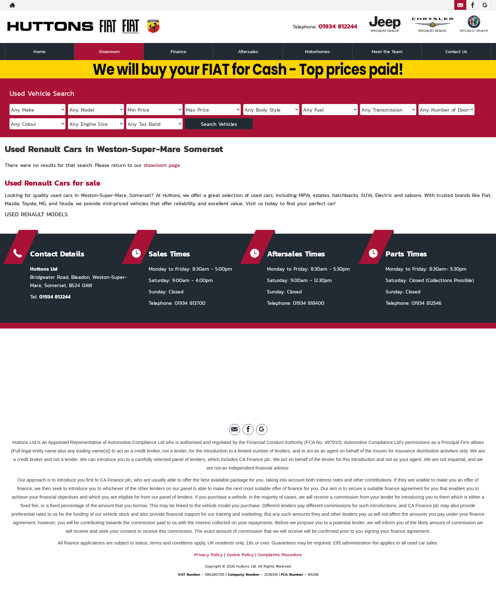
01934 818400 (307, 303)
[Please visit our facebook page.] (472, 5)
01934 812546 (426, 303)
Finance (178, 51)
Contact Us (456, 51)
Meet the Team (387, 51)
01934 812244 (338, 26)
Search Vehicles (219, 124)
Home (39, 51)
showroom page (162, 165)
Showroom (109, 51)
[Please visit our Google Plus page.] (485, 5)
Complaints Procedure (280, 554)
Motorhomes (317, 51)
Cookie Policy (240, 554)
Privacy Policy (208, 554)
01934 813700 (189, 303)
